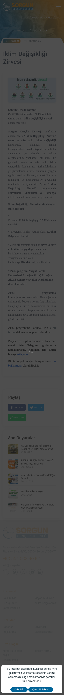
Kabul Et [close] (19, 689)
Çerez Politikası (40, 689)
